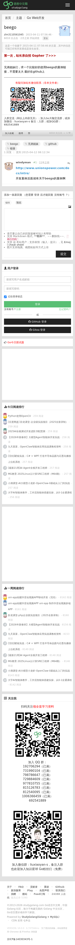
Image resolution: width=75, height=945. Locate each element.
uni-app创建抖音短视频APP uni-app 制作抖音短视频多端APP (39, 606)
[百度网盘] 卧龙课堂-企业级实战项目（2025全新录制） (38, 422)
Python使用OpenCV (19, 416)
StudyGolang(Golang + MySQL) (40, 917)
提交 (63, 254)
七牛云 (26, 920)
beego (12, 143)
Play (30, 890)
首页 (8, 18)
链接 (11, 148)
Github (59, 887)
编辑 (7, 202)
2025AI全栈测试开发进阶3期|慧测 (27, 431)
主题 (19, 18)
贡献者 (33, 887)
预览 (18, 202)
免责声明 (44, 890)
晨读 (46, 887)
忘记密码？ (65, 309)
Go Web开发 (35, 18)
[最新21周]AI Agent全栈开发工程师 (27, 468)
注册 (18, 309)
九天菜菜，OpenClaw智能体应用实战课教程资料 (35, 446)
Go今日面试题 (15, 342)
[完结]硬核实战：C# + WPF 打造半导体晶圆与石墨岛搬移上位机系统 (39, 459)
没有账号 (59, 194)
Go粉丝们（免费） (51, 869)
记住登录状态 (13, 296)
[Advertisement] (32, 374)
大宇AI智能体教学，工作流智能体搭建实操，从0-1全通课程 (40, 492)
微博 (21, 133)
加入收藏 (9, 133)
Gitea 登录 (37, 329)
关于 (9, 887)
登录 (36, 194)
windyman (23, 162)
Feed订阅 (39, 894)
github (51, 143)
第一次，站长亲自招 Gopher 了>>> (30, 55)
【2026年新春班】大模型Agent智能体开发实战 (34, 437)
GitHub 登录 (37, 321)
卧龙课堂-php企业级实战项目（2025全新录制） (34, 615)
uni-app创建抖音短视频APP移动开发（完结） (33, 597)
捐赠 (13, 894)
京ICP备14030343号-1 (20, 939)
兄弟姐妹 (31, 143)
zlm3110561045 (14, 34)
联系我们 (60, 890)
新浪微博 (16, 890)
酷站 (24, 894)
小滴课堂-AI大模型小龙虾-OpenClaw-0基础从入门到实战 (39, 483)
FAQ (21, 887)
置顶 (46, 38)
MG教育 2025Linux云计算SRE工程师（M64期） (35, 473)
